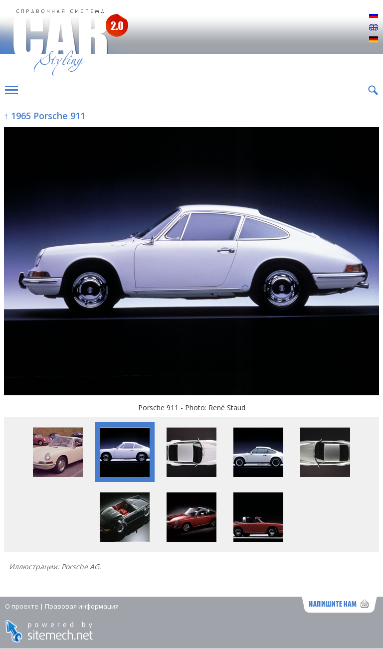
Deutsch (373, 39)
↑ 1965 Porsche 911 (44, 116)
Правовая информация (82, 606)
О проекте (21, 606)
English (373, 27)
